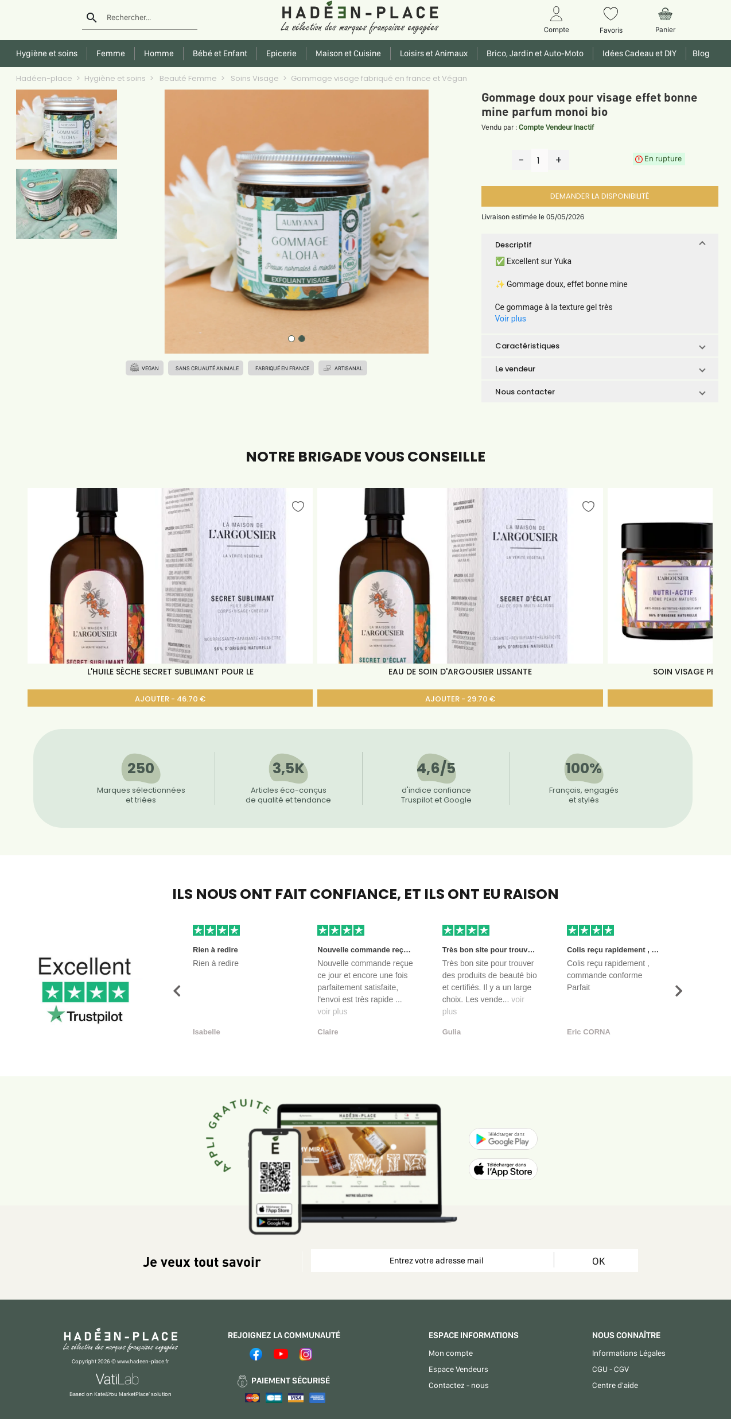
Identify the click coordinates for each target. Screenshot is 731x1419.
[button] (599, 244)
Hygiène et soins (115, 78)
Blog (699, 53)
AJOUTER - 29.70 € (460, 698)
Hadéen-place (44, 78)
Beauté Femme (187, 78)
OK (598, 1261)
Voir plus (510, 318)
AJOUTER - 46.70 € (170, 698)
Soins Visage (254, 78)
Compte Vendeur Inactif (556, 127)
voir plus (332, 1011)
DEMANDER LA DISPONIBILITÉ (599, 196)
